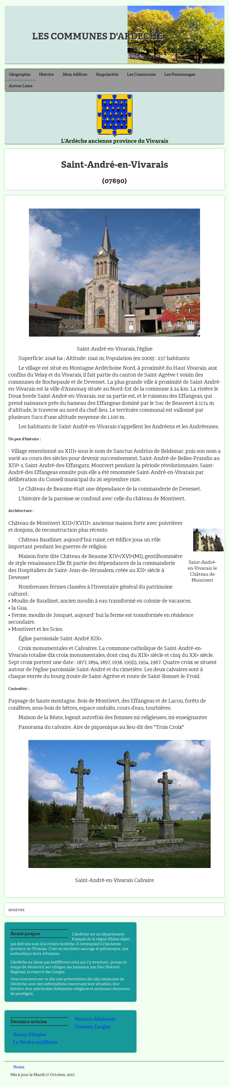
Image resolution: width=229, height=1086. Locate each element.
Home (18, 1067)
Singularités (107, 74)
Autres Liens (20, 86)
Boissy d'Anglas (29, 1034)
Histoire (46, 74)
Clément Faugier (93, 1027)
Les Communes (141, 74)
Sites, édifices (74, 74)
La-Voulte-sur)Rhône (35, 1042)
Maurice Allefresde (95, 1019)
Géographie (19, 74)
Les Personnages (179, 74)
